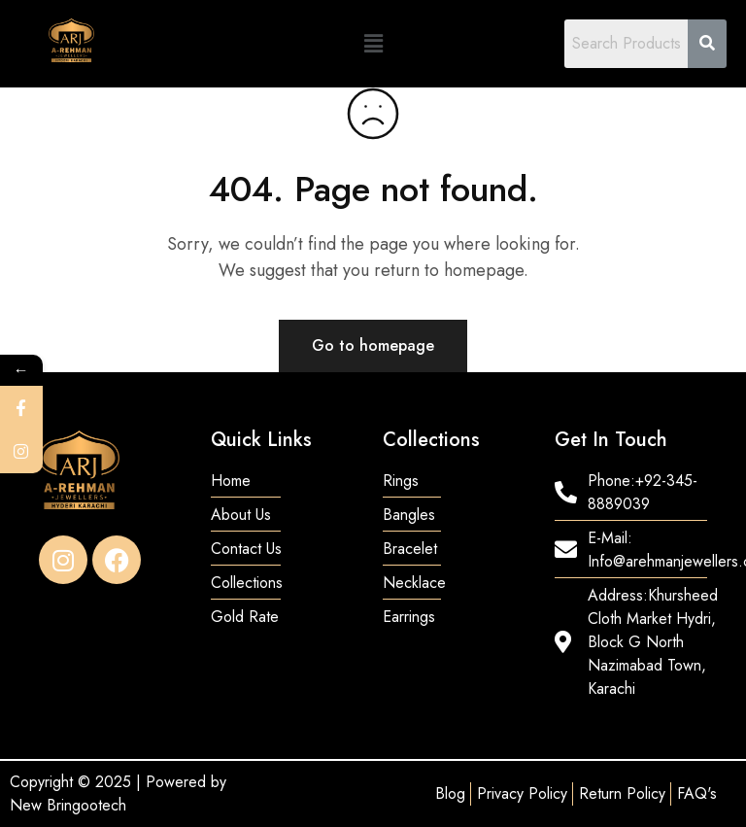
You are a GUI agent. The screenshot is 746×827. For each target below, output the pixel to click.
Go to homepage (373, 345)
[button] (373, 43)
